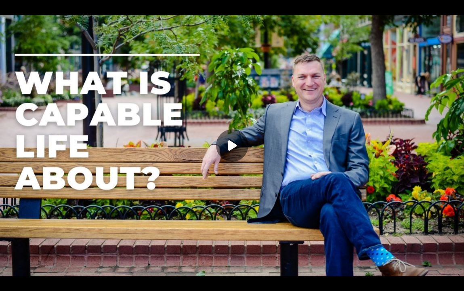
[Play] (232, 145)
